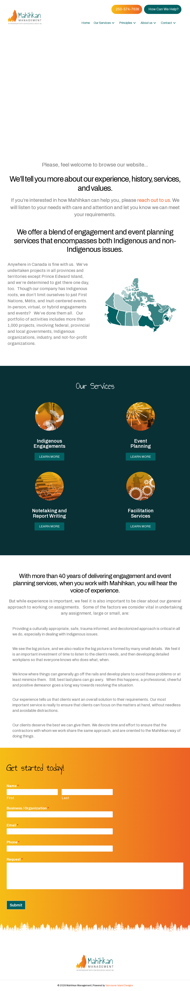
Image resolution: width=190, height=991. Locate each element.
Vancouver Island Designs (119, 985)
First (10, 798)
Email (12, 825)
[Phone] (60, 849)
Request (15, 859)
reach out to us (153, 200)
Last (65, 798)
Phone (13, 842)
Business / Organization (28, 808)
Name (13, 786)
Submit (16, 905)
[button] (113, 23)
